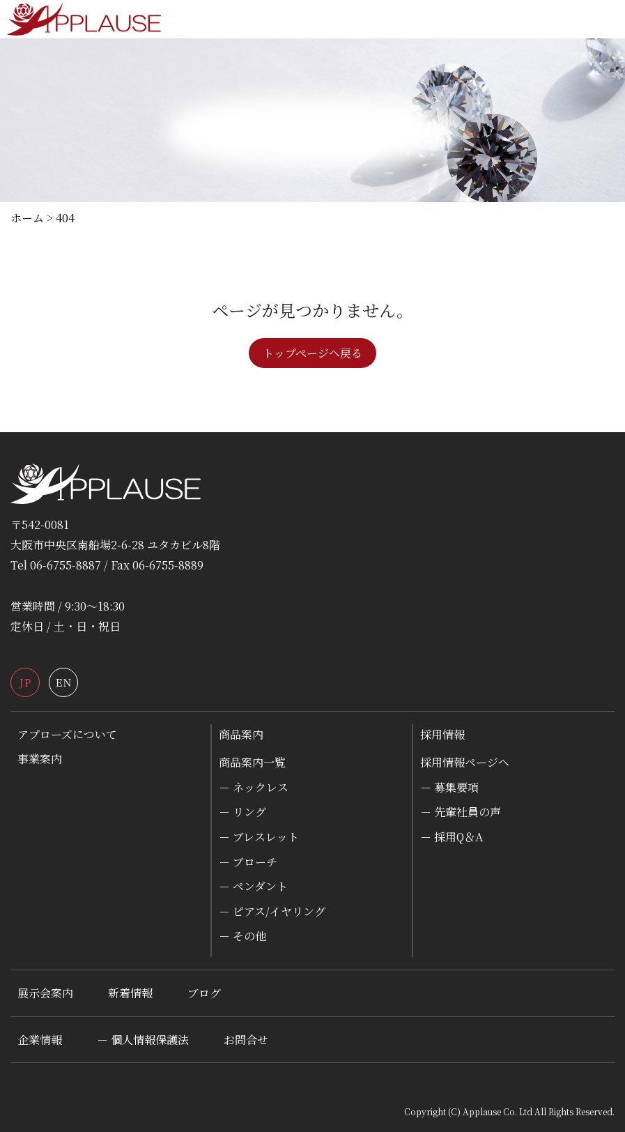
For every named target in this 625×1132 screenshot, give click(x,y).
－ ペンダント (253, 886)
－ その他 (242, 936)
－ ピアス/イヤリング (272, 911)
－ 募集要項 (449, 787)
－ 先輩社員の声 (460, 812)
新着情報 (130, 993)
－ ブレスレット (259, 837)
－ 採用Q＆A (451, 837)
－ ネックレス (253, 787)
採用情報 (442, 734)
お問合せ (246, 1040)
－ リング (242, 812)
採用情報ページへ (464, 762)
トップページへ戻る (312, 353)
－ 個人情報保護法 (143, 1040)
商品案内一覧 (252, 762)
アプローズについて (67, 734)
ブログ (204, 993)
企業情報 (39, 1040)
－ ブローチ (248, 862)
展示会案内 (45, 993)
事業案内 (39, 759)
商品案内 (241, 734)
